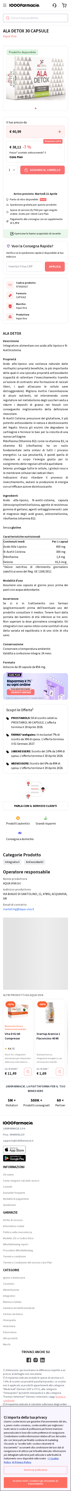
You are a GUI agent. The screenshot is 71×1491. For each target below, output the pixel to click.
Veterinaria (9, 1326)
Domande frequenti (14, 1193)
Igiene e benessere (14, 1278)
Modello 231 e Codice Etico (18, 1238)
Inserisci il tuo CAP (21, 266)
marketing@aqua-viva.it (18, 909)
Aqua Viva (9, 36)
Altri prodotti (10, 1338)
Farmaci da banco (13, 1314)
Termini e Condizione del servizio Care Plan (27, 1263)
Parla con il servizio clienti (35, 806)
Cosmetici (8, 1284)
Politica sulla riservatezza (17, 1232)
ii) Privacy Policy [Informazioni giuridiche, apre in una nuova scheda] (21, 1462)
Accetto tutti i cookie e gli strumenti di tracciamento (35, 1482)
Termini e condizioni (14, 1256)
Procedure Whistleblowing (18, 1250)
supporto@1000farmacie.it (18, 1141)
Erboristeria (9, 1332)
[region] (35, 1448)
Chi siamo (8, 1175)
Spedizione (9, 1205)
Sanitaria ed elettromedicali (18, 1308)
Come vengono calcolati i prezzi (21, 1181)
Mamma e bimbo (12, 1302)
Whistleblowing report (15, 1244)
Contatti (7, 1187)
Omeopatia (9, 1320)
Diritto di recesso (13, 1220)
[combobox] (35, 18)
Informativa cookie (13, 1226)
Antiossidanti (34, 862)
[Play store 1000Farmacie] (18, 1158)
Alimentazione (11, 1290)
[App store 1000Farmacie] (18, 1149)
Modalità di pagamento (16, 1199)
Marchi (6, 1344)
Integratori (12, 862)
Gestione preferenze (35, 1470)
